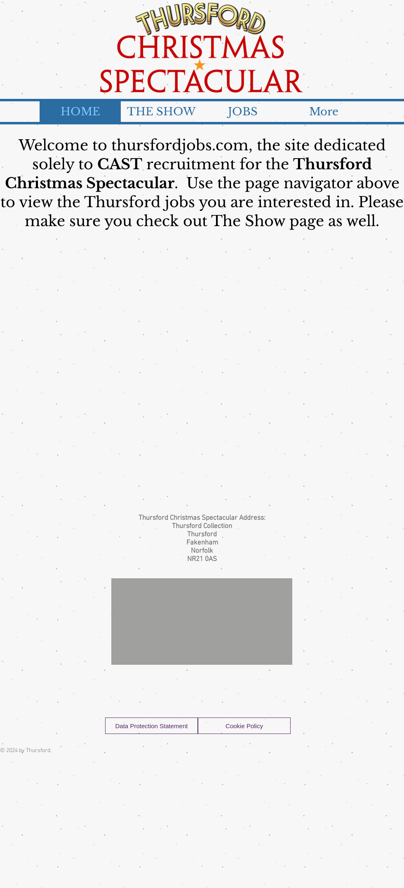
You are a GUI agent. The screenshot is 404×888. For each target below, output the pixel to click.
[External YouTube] (202, 376)
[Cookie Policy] (244, 725)
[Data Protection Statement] (151, 725)
